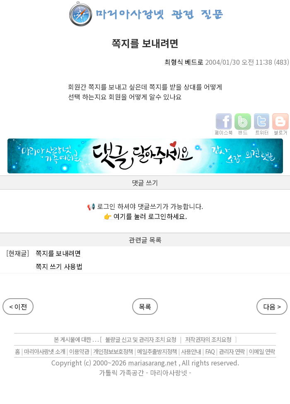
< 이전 (18, 307)
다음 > (272, 307)
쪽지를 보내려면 (58, 253)
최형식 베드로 (183, 62)
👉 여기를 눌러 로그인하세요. (145, 216)
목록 (145, 307)
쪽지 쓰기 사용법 (59, 266)
